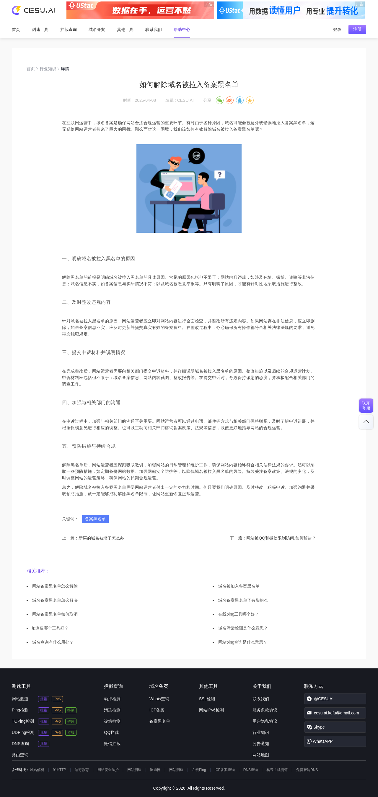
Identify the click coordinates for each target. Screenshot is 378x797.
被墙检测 (112, 721)
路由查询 (20, 754)
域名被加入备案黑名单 (239, 586)
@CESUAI (320, 698)
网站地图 (260, 754)
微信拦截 (112, 743)
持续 (70, 710)
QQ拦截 (111, 732)
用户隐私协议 (264, 721)
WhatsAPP (320, 741)
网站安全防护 (108, 770)
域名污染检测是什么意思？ (243, 628)
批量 (43, 699)
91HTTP (59, 770)
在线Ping (199, 770)
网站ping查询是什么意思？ (242, 642)
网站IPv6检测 (211, 710)
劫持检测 (112, 698)
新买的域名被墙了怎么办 (101, 538)
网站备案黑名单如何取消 (55, 614)
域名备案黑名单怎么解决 (55, 600)
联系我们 (153, 29)
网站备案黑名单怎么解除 (55, 586)
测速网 (155, 770)
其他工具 (125, 29)
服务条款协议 (264, 710)
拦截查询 (68, 29)
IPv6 (57, 699)
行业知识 (48, 68)
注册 (357, 29)
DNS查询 (20, 743)
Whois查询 (159, 698)
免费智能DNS (307, 770)
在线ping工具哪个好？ (238, 614)
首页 (16, 29)
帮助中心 (182, 29)
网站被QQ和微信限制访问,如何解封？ (281, 538)
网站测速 (20, 698)
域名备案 (97, 29)
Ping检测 (20, 710)
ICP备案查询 (225, 770)
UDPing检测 (23, 732)
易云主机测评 (277, 770)
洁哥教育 (82, 770)
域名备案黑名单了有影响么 (243, 600)
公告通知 (260, 743)
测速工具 (40, 29)
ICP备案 (156, 710)
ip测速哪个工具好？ (50, 628)
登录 (337, 29)
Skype (316, 727)
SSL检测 (207, 698)
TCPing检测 (23, 721)
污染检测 (112, 710)
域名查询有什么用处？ (53, 642)
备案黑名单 (95, 518)
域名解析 (37, 770)
